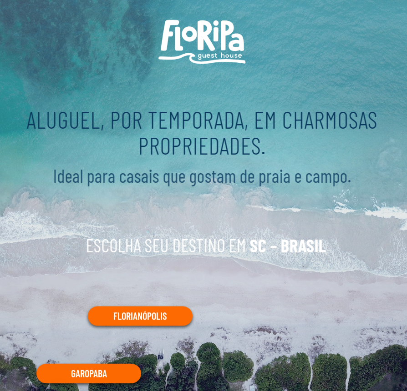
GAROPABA (89, 373)
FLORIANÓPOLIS (140, 316)
